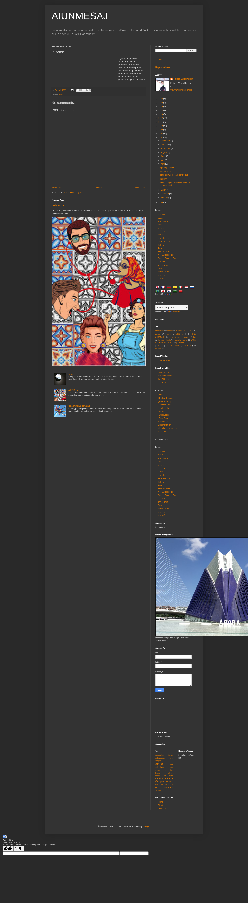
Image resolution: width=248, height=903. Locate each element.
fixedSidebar (163, 379)
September (166, 148)
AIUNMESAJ (80, 15)
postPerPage (163, 382)
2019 (160, 106)
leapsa (161, 245)
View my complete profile (181, 90)
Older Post (140, 188)
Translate (173, 312)
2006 (160, 202)
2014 (160, 110)
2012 (160, 118)
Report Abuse (162, 67)
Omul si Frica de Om (167, 258)
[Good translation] (8, 848)
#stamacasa (163, 221)
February (165, 194)
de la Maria (163, 432)
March (164, 190)
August (164, 152)
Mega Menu (163, 421)
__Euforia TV (163, 408)
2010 (160, 126)
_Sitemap (162, 411)
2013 (160, 114)
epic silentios (163, 238)
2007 (160, 137)
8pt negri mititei (167, 167)
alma (160, 225)
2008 (160, 133)
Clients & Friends (165, 398)
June (163, 156)
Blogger (146, 826)
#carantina (162, 214)
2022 (160, 99)
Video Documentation (167, 428)
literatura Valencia (166, 251)
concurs (161, 231)
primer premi (163, 265)
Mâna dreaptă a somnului (78, 406)
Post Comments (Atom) (74, 192)
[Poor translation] (18, 848)
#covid (161, 218)
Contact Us (163, 808)
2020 (160, 103)
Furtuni (70, 374)
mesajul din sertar (166, 255)
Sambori (161, 268)
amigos (161, 228)
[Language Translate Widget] (171, 307)
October (164, 144)
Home (99, 188)
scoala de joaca (165, 272)
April (163, 164)
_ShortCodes (163, 415)
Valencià (161, 278)
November (165, 141)
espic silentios (164, 241)
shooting (161, 275)
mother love (165, 171)
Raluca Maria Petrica (183, 79)
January (164, 198)
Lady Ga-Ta (58, 205)
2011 (160, 122)
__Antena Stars (165, 405)
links (160, 248)
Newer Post (57, 188)
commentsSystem (166, 376)
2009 (160, 130)
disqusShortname (165, 372)
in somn (163, 179)
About (160, 805)
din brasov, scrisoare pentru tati (174, 175)
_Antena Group (164, 401)
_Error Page (163, 418)
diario (61, 94)
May (163, 160)
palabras (161, 262)
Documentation (164, 425)
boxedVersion (164, 360)
